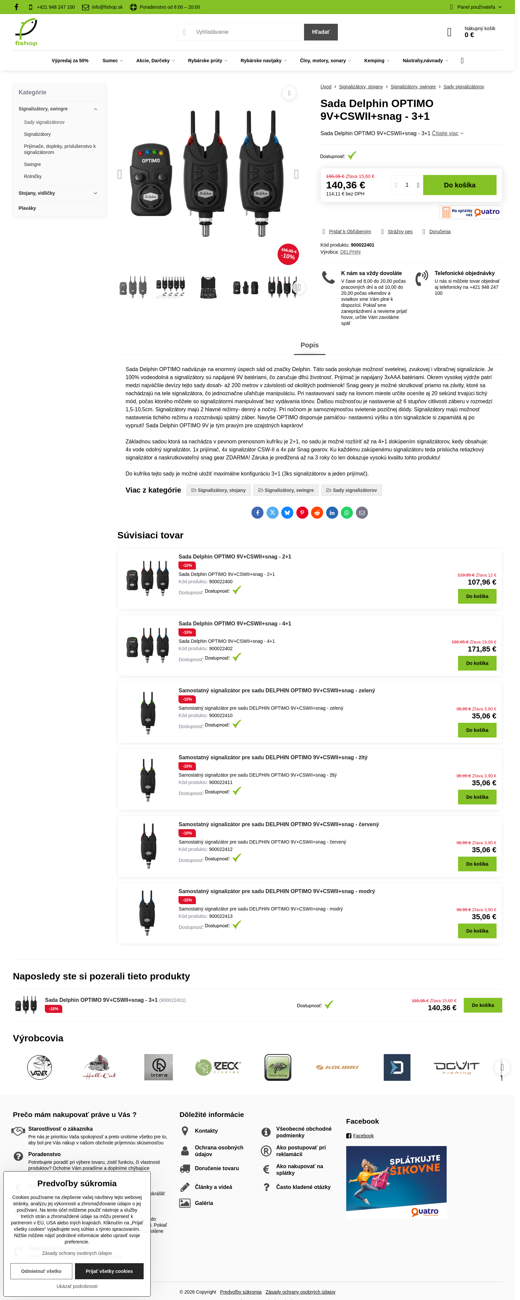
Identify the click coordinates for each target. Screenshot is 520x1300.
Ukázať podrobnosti (77, 1286)
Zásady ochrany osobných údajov (301, 1292)
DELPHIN (350, 252)
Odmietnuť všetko (41, 1271)
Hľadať (321, 32)
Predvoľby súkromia (241, 1292)
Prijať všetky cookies (109, 1271)
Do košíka (460, 185)
